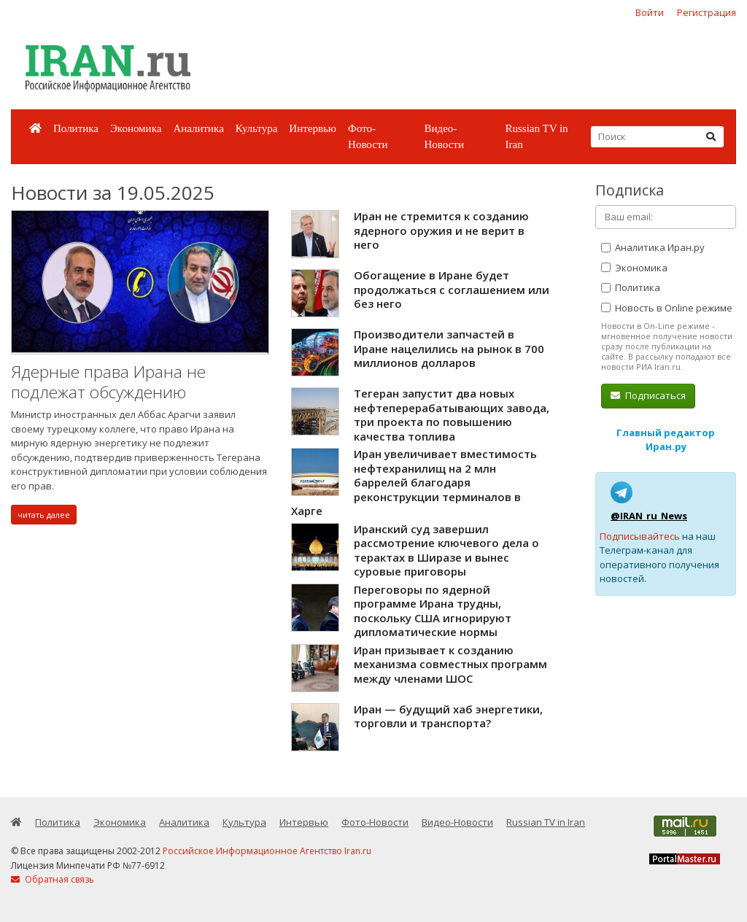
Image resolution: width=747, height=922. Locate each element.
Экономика (135, 128)
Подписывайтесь (640, 536)
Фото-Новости (367, 137)
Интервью (312, 128)
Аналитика (198, 128)
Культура (257, 128)
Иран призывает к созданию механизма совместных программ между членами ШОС (450, 664)
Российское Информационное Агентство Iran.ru (267, 851)
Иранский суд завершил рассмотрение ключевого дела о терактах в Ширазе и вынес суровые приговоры (446, 550)
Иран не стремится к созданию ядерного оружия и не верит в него (441, 230)
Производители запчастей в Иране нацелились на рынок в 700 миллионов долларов (449, 348)
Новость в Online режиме (666, 307)
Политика (75, 128)
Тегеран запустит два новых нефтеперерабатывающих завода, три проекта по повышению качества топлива (451, 414)
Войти (649, 12)
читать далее (44, 514)
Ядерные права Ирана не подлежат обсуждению (108, 381)
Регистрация (706, 12)
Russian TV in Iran (536, 137)
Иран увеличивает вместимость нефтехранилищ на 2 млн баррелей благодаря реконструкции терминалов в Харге (414, 482)
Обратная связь (52, 879)
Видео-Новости (443, 137)
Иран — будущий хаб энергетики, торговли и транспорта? (448, 716)
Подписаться (648, 395)
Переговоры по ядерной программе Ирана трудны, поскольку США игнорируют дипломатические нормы (432, 611)
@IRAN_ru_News (649, 515)
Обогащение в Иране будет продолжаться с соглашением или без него (451, 289)
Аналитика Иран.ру (653, 247)
